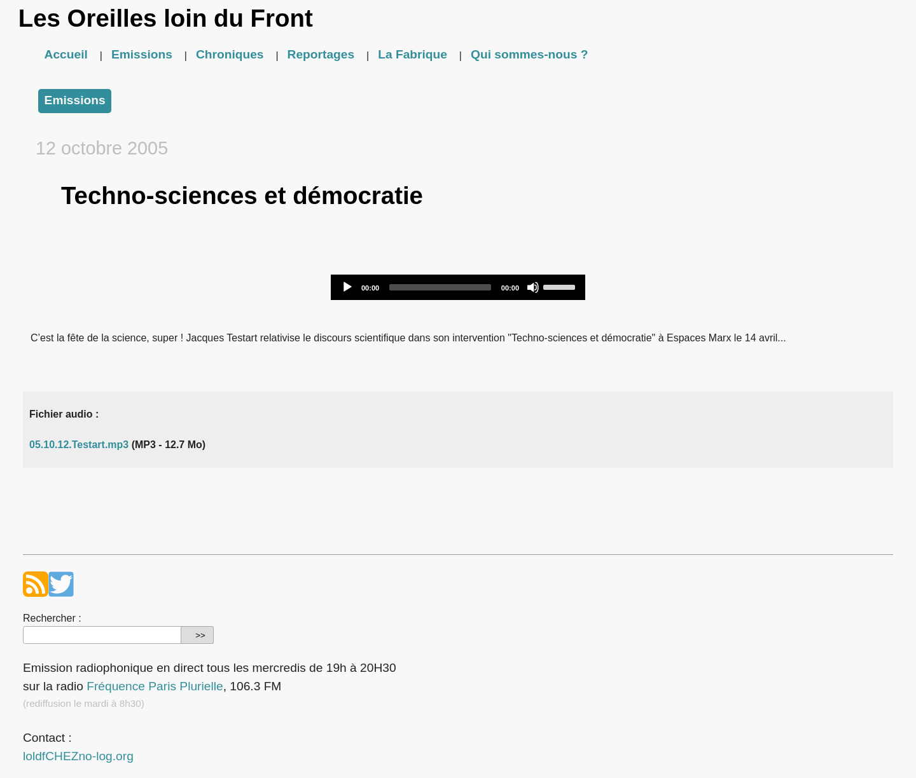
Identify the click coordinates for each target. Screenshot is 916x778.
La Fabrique (412, 54)
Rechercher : (52, 618)
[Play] (347, 287)
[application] (458, 287)
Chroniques (230, 54)
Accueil (66, 54)
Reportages (321, 54)
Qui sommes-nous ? (529, 54)
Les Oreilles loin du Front (165, 18)
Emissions (141, 54)
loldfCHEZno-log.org (78, 756)
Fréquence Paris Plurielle (155, 686)
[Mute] (533, 287)
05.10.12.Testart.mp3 (78, 444)
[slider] (440, 287)
